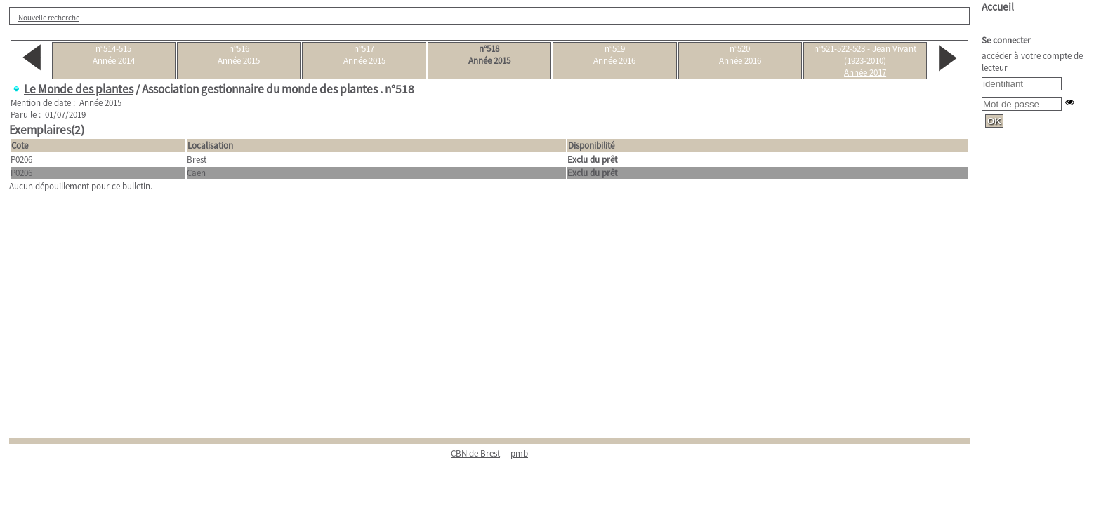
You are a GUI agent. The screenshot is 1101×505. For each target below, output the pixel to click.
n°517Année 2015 (364, 55)
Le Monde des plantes (78, 89)
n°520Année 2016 (740, 55)
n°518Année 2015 (489, 55)
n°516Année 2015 (239, 55)
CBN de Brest (475, 453)
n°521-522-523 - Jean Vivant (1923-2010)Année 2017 (865, 61)
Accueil (998, 6)
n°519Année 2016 (614, 55)
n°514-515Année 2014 (114, 55)
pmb (519, 453)
